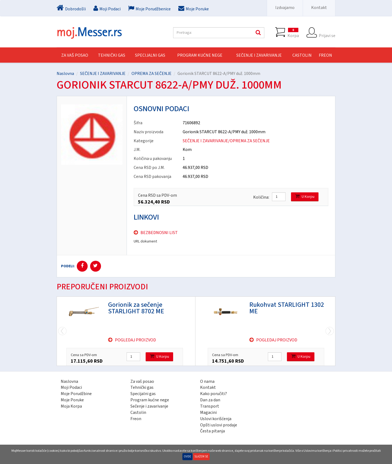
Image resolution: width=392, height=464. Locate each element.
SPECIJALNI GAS (150, 55)
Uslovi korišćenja (215, 419)
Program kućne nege (149, 400)
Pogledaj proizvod (135, 340)
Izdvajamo (285, 8)
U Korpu (304, 196)
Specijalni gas (143, 394)
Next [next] (62, 331)
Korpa (293, 32)
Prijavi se (327, 32)
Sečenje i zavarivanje (149, 406)
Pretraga (257, 32)
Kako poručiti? (213, 394)
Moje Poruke (72, 400)
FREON (325, 55)
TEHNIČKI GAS (111, 55)
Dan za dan (210, 400)
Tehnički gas (142, 387)
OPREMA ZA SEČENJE (151, 74)
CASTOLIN (302, 55)
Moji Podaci (71, 387)
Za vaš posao (74, 55)
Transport (209, 406)
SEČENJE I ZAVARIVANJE (259, 55)
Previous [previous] (329, 331)
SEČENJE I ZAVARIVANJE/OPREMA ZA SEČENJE (226, 141)
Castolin (138, 413)
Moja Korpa (71, 406)
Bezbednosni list (159, 233)
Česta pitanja (212, 431)
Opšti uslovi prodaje (218, 425)
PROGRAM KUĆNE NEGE (199, 55)
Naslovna (65, 74)
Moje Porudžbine (76, 394)
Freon (135, 419)
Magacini (208, 413)
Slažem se (201, 456)
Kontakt (319, 8)
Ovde (187, 456)
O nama (207, 381)
